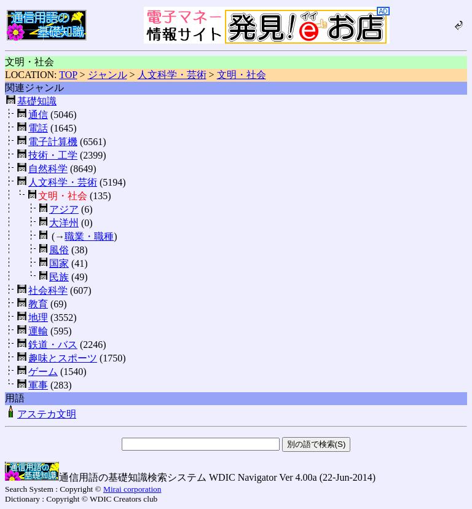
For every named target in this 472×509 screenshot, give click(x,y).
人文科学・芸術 (172, 74)
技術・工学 (52, 155)
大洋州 (64, 223)
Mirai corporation (132, 489)
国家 (59, 263)
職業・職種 (89, 236)
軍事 (38, 385)
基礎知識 (37, 101)
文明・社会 (241, 74)
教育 (38, 304)
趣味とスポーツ (62, 358)
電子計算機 (52, 141)
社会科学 (48, 290)
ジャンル (107, 74)
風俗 (59, 250)
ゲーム (43, 371)
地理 (38, 317)
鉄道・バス (52, 344)
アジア (64, 209)
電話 (38, 128)
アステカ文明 (40, 414)
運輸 (38, 331)
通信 (38, 114)
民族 (59, 277)
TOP (68, 74)
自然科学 (48, 169)
